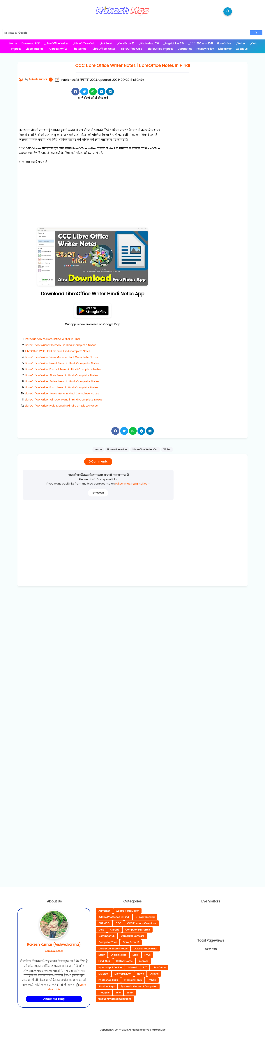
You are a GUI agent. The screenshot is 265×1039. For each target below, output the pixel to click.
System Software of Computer (139, 986)
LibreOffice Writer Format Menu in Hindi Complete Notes (63, 369)
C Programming (145, 917)
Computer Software (132, 936)
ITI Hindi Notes (124, 961)
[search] (124, 33)
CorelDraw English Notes (113, 948)
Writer (130, 992)
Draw (101, 954)
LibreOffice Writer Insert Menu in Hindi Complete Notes (62, 363)
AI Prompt (104, 910)
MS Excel (103, 973)
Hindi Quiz (104, 961)
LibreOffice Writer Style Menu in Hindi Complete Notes (61, 375)
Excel (135, 954)
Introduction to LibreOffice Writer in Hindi (52, 339)
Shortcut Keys (106, 986)
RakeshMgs (158, 1029)
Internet (132, 967)
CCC (118, 923)
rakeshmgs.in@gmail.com (132, 483)
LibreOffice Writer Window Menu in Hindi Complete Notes (64, 399)
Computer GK (106, 936)
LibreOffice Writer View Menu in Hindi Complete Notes (61, 357)
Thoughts (103, 992)
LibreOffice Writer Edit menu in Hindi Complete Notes (57, 351)
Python (152, 980)
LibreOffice (159, 967)
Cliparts (114, 929)
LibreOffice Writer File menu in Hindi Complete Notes (60, 345)
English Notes (118, 954)
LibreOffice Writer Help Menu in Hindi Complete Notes (61, 405)
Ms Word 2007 (122, 973)
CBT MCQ (103, 923)
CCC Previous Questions (141, 923)
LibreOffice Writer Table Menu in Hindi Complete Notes (62, 381)
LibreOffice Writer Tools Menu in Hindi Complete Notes (62, 393)
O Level (154, 973)
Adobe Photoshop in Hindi (113, 917)
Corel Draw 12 (131, 942)
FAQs (147, 954)
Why (118, 992)
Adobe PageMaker (127, 910)
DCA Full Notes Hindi (145, 948)
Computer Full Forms (137, 929)
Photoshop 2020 (108, 980)
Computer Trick (107, 942)
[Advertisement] (93, 118)
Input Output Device (110, 967)
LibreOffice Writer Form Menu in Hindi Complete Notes (61, 387)
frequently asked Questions (114, 998)
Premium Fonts (133, 980)
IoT (145, 967)
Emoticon (98, 492)
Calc (101, 929)
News (140, 973)
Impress (143, 961)
